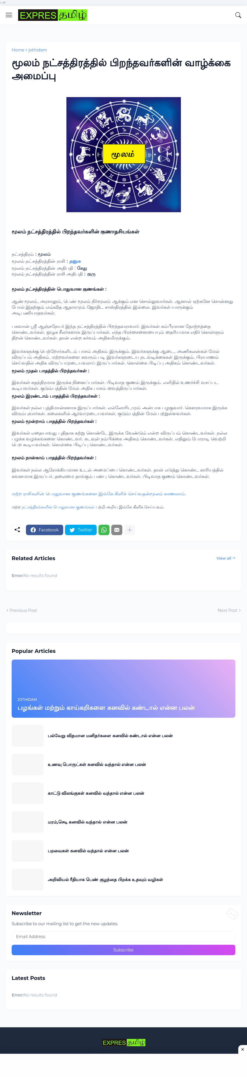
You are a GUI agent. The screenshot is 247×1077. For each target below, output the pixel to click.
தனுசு (75, 261)
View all (223, 558)
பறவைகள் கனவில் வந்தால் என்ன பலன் (88, 850)
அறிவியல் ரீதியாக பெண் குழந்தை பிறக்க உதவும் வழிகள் (105, 879)
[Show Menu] (9, 15)
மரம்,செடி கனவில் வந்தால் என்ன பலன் (87, 822)
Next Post (227, 610)
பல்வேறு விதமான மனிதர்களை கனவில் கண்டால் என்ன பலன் (110, 735)
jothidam (37, 50)
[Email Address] (123, 936)
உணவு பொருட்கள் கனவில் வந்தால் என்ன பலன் (97, 764)
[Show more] (129, 530)
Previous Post (23, 610)
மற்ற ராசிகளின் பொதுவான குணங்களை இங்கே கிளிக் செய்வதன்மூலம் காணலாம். (99, 493)
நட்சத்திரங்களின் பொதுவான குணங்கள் (58, 507)
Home (18, 50)
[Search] (238, 15)
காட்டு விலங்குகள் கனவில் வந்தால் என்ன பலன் (96, 793)
